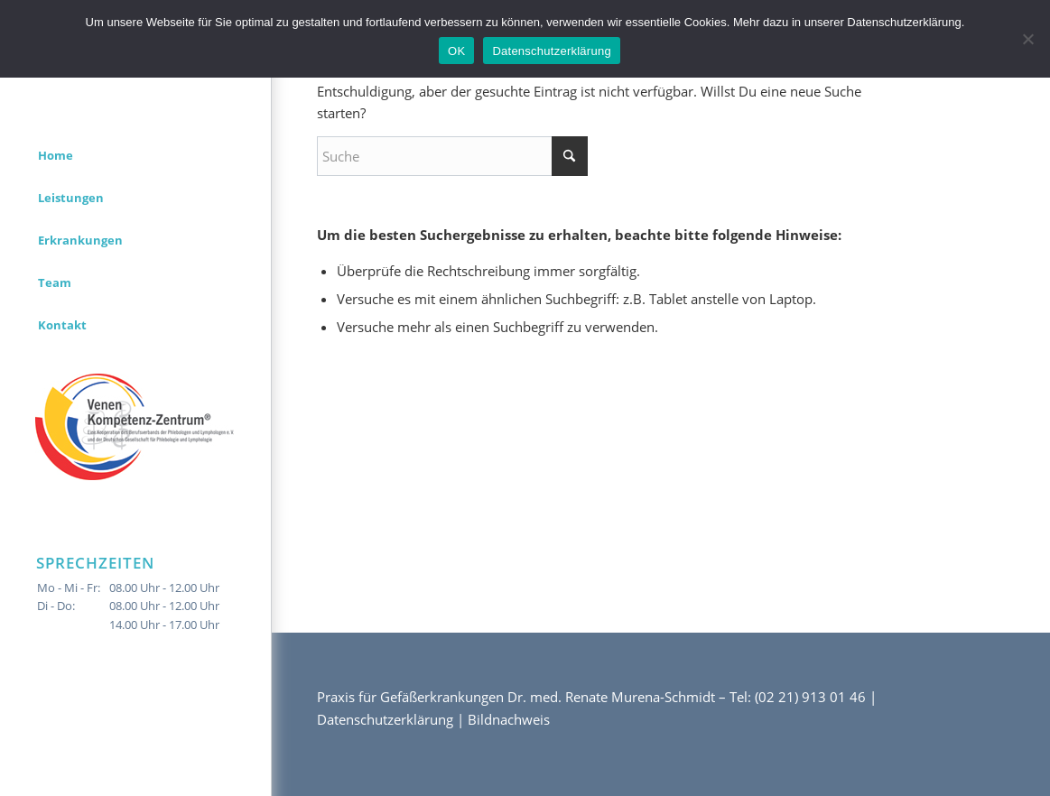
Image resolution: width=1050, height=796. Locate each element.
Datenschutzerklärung (385, 719)
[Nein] (1027, 39)
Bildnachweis (509, 719)
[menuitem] (135, 155)
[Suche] (452, 156)
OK (456, 51)
